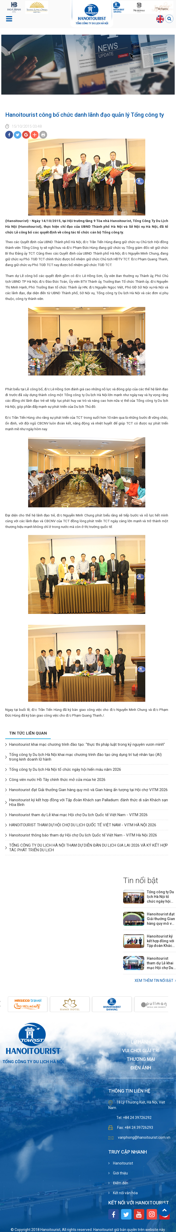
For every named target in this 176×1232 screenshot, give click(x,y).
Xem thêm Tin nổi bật (154, 980)
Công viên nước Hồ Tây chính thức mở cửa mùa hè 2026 (57, 779)
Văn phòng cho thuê (141, 1033)
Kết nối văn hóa (125, 1193)
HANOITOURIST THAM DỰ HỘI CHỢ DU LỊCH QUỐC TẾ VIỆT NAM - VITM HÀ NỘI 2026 (82, 825)
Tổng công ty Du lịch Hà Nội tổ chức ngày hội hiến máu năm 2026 (65, 769)
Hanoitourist (122, 1163)
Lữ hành (140, 1042)
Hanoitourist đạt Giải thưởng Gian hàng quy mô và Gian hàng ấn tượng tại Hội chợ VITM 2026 (88, 789)
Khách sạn (141, 1024)
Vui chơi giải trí (141, 1050)
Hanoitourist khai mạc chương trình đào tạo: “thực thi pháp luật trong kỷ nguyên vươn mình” (87, 744)
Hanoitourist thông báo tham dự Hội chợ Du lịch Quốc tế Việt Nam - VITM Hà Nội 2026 (83, 835)
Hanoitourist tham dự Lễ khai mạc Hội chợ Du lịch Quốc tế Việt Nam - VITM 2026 (78, 814)
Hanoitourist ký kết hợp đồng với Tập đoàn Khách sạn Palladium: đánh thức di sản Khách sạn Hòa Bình (161, 941)
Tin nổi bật (140, 880)
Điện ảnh (140, 1067)
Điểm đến (120, 1183)
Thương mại (141, 1059)
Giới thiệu (120, 1173)
